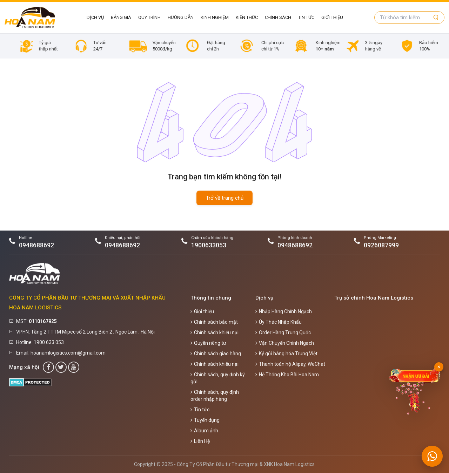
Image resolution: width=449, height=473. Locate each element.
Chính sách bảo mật (214, 322)
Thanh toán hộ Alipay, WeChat (290, 364)
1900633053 (208, 245)
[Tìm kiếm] (436, 17)
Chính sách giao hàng (215, 353)
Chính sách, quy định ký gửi (217, 378)
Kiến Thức (247, 17)
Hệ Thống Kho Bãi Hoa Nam (287, 374)
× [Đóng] (438, 366)
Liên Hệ (200, 441)
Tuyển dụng (205, 420)
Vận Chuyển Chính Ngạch (284, 343)
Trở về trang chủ (224, 198)
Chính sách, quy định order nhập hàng (214, 395)
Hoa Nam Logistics (294, 464)
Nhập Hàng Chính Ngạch (283, 311)
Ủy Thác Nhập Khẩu (278, 322)
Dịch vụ (95, 17)
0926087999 (381, 245)
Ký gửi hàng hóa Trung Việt (286, 353)
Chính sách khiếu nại (214, 332)
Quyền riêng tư (208, 343)
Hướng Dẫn (181, 17)
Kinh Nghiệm (215, 17)
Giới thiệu (332, 17)
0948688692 (36, 245)
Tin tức (306, 17)
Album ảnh (204, 430)
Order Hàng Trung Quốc (283, 332)
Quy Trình (149, 17)
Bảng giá (121, 17)
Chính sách (278, 17)
